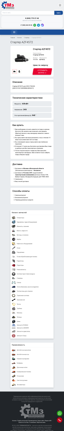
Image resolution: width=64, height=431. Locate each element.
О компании (32, 422)
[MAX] (42, 25)
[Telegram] (38, 25)
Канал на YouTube (24, 422)
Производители (32, 420)
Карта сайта (41, 420)
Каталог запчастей (19, 213)
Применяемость (18, 345)
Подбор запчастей (22, 420)
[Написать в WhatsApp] (59, 413)
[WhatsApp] (34, 25)
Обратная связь (41, 422)
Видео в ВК (48, 420)
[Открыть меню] (60, 5)
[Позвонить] (59, 420)
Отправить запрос (42, 71)
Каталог (14, 420)
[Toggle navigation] (14, 32)
